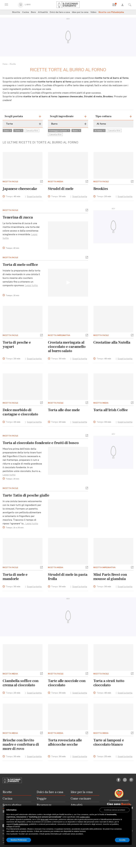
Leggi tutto (31, 285)
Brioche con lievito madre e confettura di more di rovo (21, 744)
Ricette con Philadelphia (111, 12)
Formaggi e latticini (59, 130)
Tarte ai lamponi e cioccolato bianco (108, 742)
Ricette (16, 12)
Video (93, 12)
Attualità (43, 12)
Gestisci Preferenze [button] (19, 840)
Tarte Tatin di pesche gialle (26, 495)
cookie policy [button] (85, 817)
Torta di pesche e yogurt (17, 344)
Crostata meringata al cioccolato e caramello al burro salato (67, 346)
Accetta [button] (122, 840)
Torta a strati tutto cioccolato (108, 682)
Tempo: (13, 196)
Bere (33, 12)
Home (5, 64)
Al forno (99, 130)
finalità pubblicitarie (20, 824)
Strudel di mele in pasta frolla (67, 576)
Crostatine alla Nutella (111, 342)
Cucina (25, 12)
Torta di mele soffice (20, 264)
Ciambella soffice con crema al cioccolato (21, 682)
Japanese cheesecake (20, 188)
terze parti (44, 819)
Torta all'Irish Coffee (110, 410)
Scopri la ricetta (34, 196)
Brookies (100, 188)
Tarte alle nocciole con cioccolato (66, 682)
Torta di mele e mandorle (15, 576)
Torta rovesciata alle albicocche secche (65, 742)
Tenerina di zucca (18, 217)
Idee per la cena (80, 12)
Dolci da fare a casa (60, 12)
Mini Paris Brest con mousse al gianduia (110, 576)
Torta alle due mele (64, 410)
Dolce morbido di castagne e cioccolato (20, 412)
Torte (18, 130)
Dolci (7, 130)
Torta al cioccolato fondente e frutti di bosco (41, 442)
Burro (76, 130)
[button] (41, 181)
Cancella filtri (32, 130)
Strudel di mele (60, 188)
